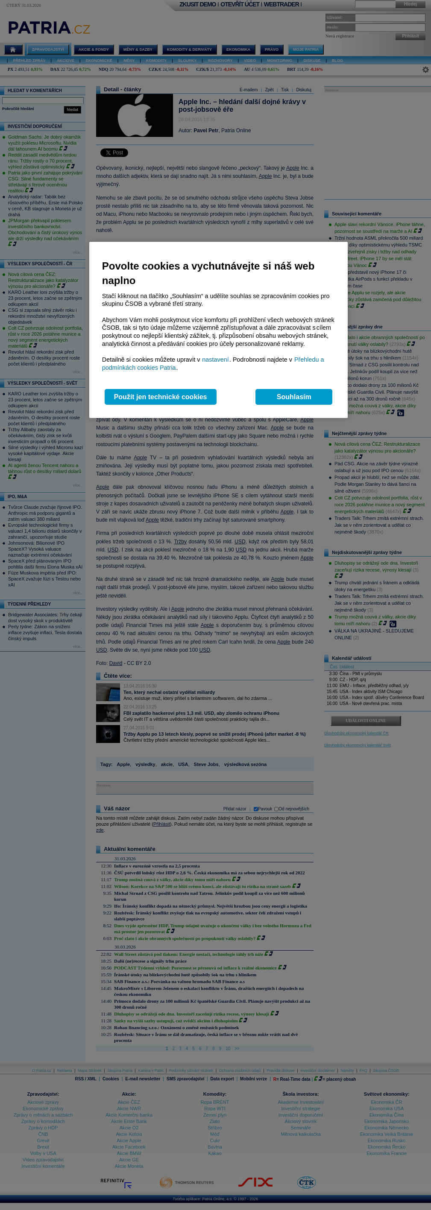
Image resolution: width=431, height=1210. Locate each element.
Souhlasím (294, 396)
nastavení (215, 359)
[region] (218, 330)
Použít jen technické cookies (160, 396)
